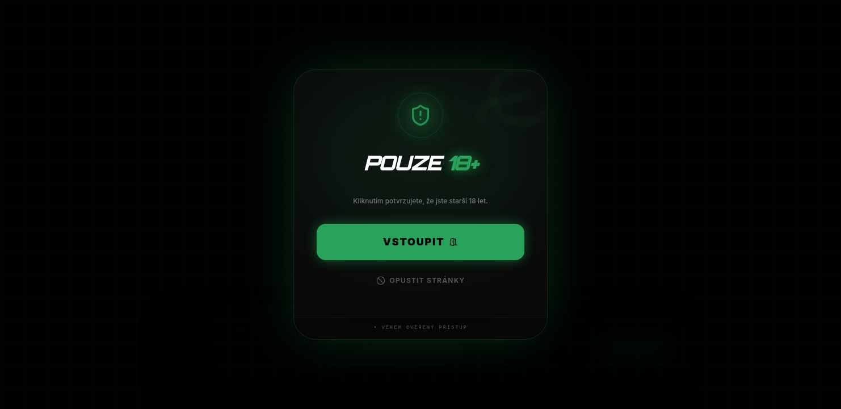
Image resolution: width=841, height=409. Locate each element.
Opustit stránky (420, 280)
